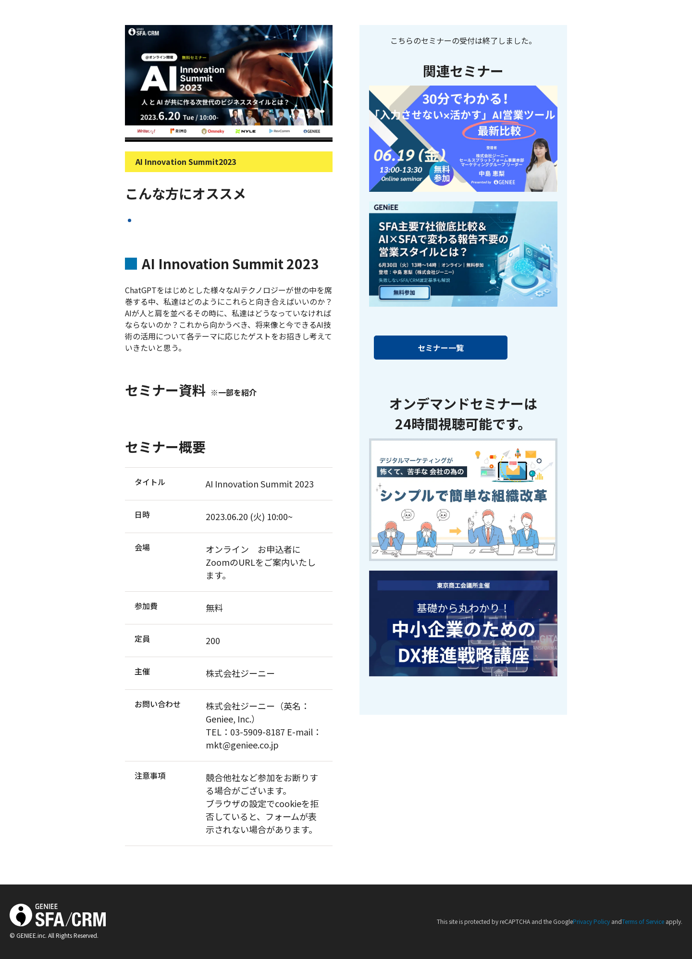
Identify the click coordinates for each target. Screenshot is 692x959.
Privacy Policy (591, 921)
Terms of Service (643, 921)
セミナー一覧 (441, 347)
